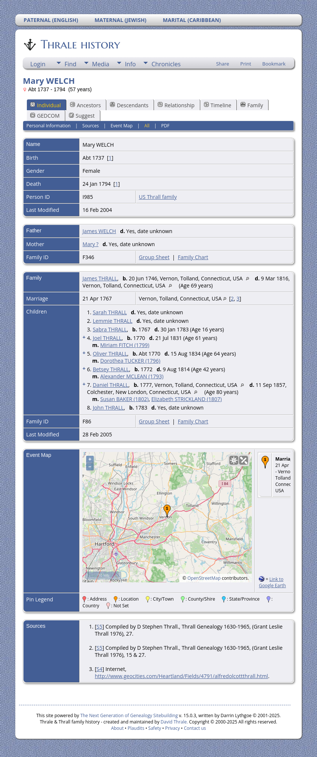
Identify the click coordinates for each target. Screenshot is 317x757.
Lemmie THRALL (112, 320)
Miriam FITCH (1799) (125, 345)
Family (252, 105)
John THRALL (108, 407)
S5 (100, 626)
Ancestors (85, 105)
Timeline (218, 105)
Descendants (129, 105)
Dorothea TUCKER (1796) (130, 360)
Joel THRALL (107, 337)
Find (70, 64)
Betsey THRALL (111, 369)
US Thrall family (158, 196)
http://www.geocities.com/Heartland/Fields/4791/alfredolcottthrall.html (181, 676)
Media (100, 64)
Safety (154, 728)
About (117, 728)
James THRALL (99, 278)
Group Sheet (154, 257)
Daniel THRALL (110, 384)
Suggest (82, 115)
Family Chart (193, 257)
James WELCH (99, 231)
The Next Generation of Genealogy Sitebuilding (129, 715)
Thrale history (80, 44)
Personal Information (48, 126)
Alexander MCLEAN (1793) (132, 376)
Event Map (122, 126)
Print (245, 63)
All (147, 126)
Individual (45, 105)
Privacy (172, 728)
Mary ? (90, 244)
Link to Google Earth (272, 582)
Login (37, 64)
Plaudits (136, 728)
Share (222, 63)
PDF (165, 126)
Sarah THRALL (110, 312)
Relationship (176, 105)
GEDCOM (44, 115)
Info (130, 64)
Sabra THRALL (110, 329)
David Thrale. (173, 722)
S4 (100, 668)
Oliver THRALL (110, 353)
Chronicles (166, 64)
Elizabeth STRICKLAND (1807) (186, 399)
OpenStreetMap (203, 578)
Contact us (195, 728)
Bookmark (273, 63)
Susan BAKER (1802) (124, 399)
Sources (90, 126)
